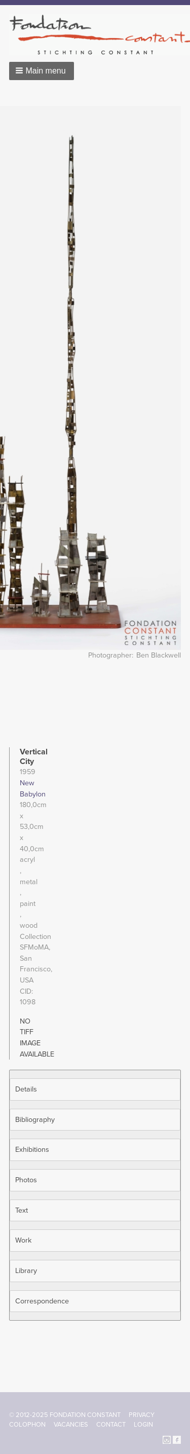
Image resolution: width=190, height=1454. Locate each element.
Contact (111, 1425)
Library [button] (26, 1270)
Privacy (142, 1415)
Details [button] (26, 1089)
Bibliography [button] (35, 1119)
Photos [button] (26, 1180)
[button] (41, 71)
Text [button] (21, 1210)
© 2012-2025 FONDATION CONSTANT (65, 1415)
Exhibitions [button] (32, 1149)
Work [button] (23, 1240)
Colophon (27, 1425)
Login (143, 1425)
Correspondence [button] (42, 1301)
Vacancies (71, 1425)
